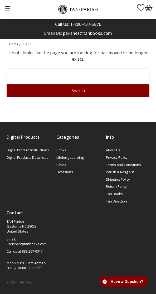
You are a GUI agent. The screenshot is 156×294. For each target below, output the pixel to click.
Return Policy (116, 186)
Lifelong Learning (70, 157)
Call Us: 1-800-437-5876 (78, 24)
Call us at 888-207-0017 (24, 251)
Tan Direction (116, 201)
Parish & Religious (120, 172)
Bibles (61, 164)
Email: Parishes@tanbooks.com (27, 241)
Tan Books (114, 193)
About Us (113, 150)
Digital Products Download (27, 157)
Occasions (64, 172)
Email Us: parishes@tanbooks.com (78, 33)
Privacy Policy (117, 157)
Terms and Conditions (123, 164)
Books (61, 150)
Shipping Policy (118, 179)
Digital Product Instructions (28, 150)
